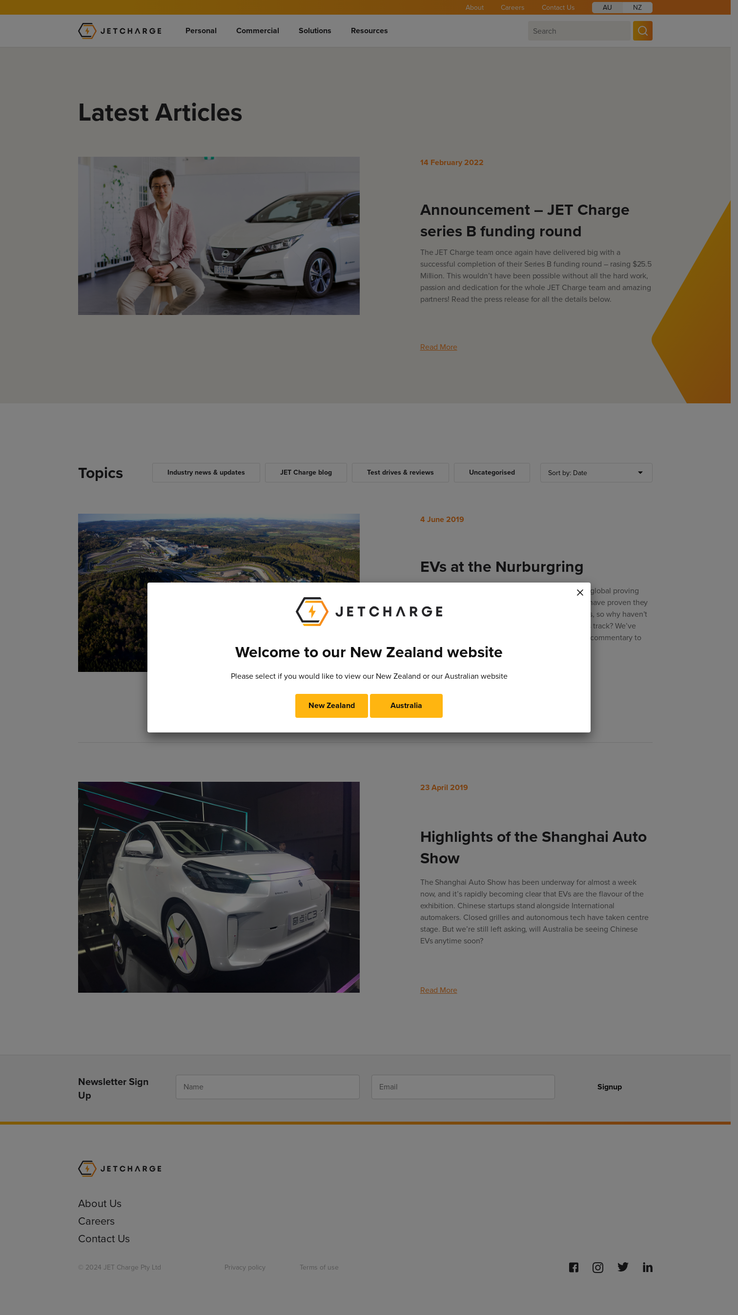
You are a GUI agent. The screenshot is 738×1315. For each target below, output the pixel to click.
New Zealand (331, 705)
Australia (406, 705)
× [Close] (580, 591)
